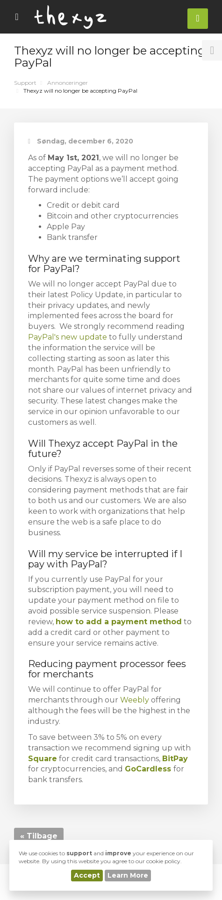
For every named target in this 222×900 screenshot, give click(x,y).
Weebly (135, 699)
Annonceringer (67, 82)
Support (25, 82)
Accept (87, 875)
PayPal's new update (67, 337)
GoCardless (148, 768)
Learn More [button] (127, 875)
